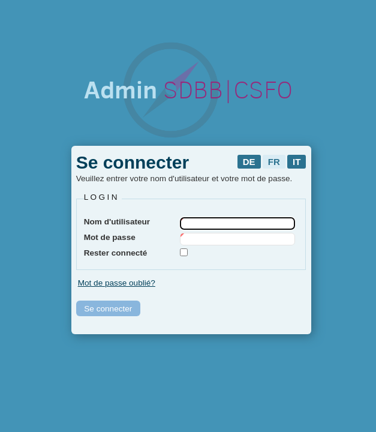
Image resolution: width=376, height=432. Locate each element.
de (249, 162)
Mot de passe (110, 237)
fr (274, 162)
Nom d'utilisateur (117, 221)
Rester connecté (116, 252)
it (296, 162)
